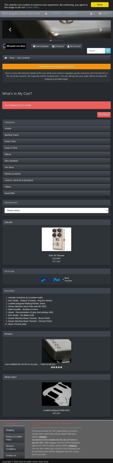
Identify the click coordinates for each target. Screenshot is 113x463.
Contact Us (11, 455)
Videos (8, 187)
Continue (104, 115)
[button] (10, 29)
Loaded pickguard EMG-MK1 (56, 410)
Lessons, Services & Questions (19, 180)
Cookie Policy (32, 7)
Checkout (58, 46)
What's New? (11, 377)
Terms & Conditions (11, 447)
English (71, 13)
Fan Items (9, 167)
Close (99, 4)
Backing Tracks (12, 135)
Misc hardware (11, 161)
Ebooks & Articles (13, 174)
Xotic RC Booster (56, 255)
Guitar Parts (10, 141)
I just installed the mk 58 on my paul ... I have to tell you (30, 364)
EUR (56, 13)
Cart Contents (40, 46)
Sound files (10, 193)
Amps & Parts (11, 148)
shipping (43, 437)
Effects (8, 154)
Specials (8, 222)
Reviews (8, 334)
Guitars (8, 128)
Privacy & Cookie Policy (14, 438)
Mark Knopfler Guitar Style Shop (21, 13)
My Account (74, 46)
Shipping (10, 430)
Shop (12, 58)
